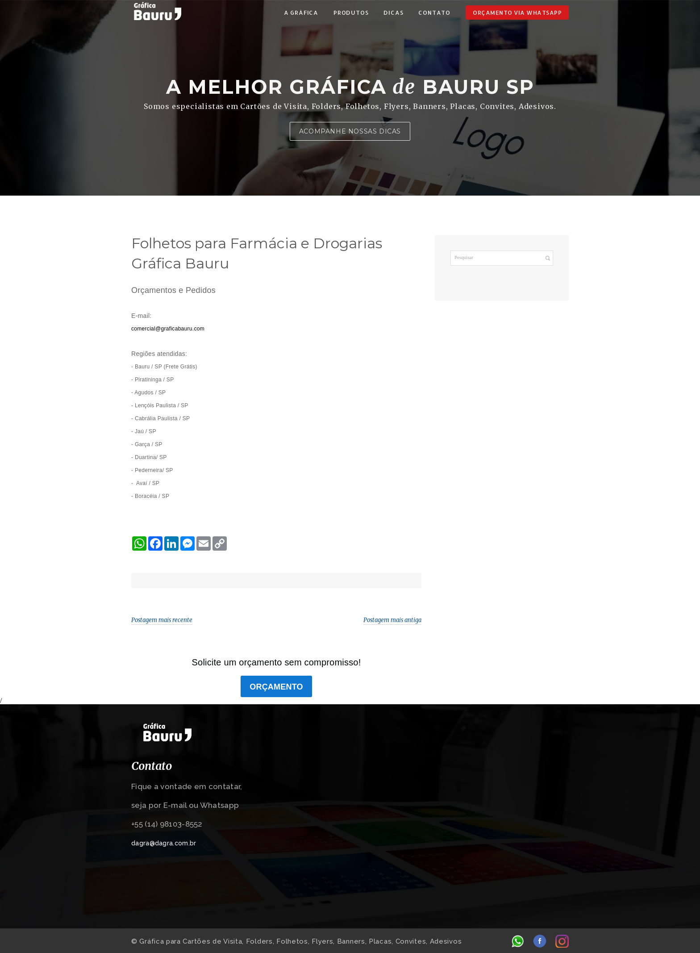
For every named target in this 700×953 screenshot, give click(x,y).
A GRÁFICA (301, 12)
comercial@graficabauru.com (167, 329)
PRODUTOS (350, 12)
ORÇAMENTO (276, 686)
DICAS (393, 12)
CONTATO (434, 12)
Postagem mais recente (161, 620)
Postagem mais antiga (392, 620)
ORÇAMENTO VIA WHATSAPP (517, 12)
